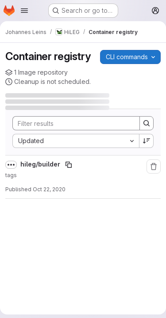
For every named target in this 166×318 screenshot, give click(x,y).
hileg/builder (41, 164)
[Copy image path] (68, 164)
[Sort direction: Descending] (146, 141)
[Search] (72, 123)
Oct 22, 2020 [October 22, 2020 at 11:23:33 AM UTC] (49, 189)
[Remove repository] (154, 166)
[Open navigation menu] (24, 11)
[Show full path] (11, 165)
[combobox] (75, 141)
